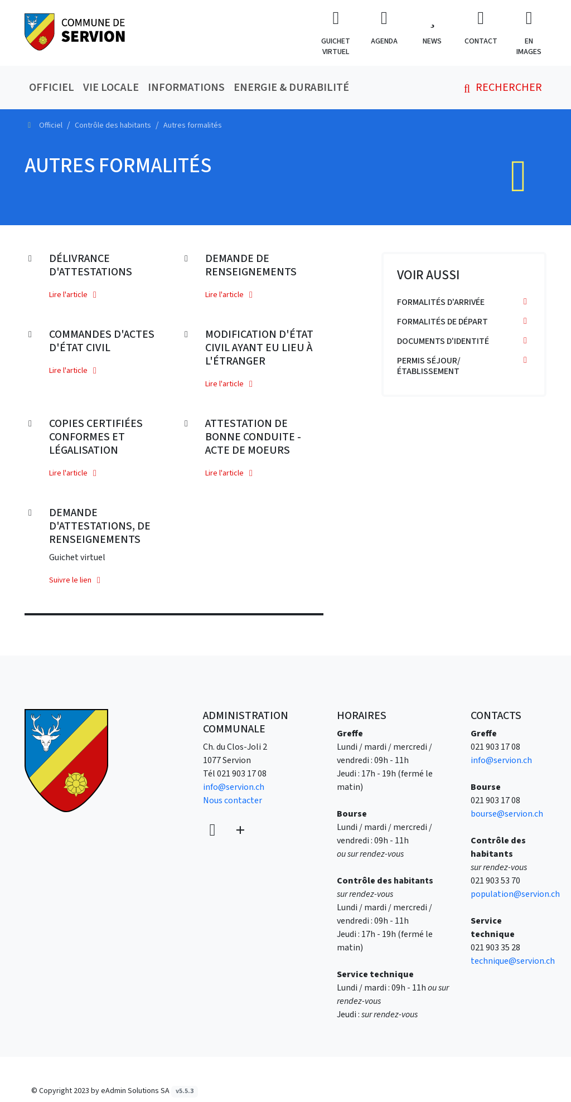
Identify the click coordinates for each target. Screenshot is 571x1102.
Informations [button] (186, 87)
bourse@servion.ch (507, 814)
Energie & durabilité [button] (291, 87)
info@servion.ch (233, 787)
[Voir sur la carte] (213, 831)
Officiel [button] (51, 87)
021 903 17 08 (242, 774)
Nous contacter (232, 800)
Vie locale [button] (111, 87)
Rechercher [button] (500, 87)
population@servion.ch (515, 894)
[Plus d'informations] (239, 831)
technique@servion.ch (513, 961)
